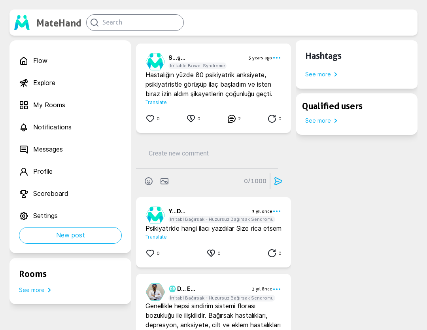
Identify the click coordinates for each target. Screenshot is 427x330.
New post (70, 235)
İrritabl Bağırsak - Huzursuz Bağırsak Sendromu (222, 219)
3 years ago (260, 58)
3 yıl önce (262, 211)
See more (36, 290)
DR (171, 289)
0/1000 (255, 181)
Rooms (33, 274)
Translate (156, 102)
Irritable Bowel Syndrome (197, 65)
